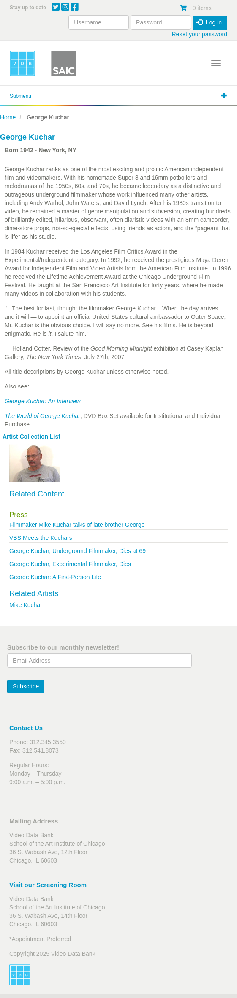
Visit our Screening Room (48, 884)
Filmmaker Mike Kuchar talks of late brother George (77, 524)
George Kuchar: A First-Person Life (55, 577)
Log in (209, 22)
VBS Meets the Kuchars (40, 537)
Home (8, 117)
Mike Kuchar (25, 604)
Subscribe (26, 686)
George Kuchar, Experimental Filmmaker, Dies (70, 564)
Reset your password (199, 34)
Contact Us (26, 727)
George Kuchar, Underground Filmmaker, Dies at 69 (77, 551)
